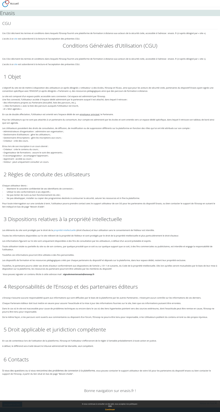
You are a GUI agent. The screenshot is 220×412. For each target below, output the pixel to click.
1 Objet (11, 76)
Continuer (110, 409)
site (16, 38)
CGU (110, 406)
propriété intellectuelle (65, 230)
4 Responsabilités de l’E (30, 286)
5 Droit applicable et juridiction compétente (54, 329)
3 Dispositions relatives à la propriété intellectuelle (62, 219)
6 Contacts (15, 359)
